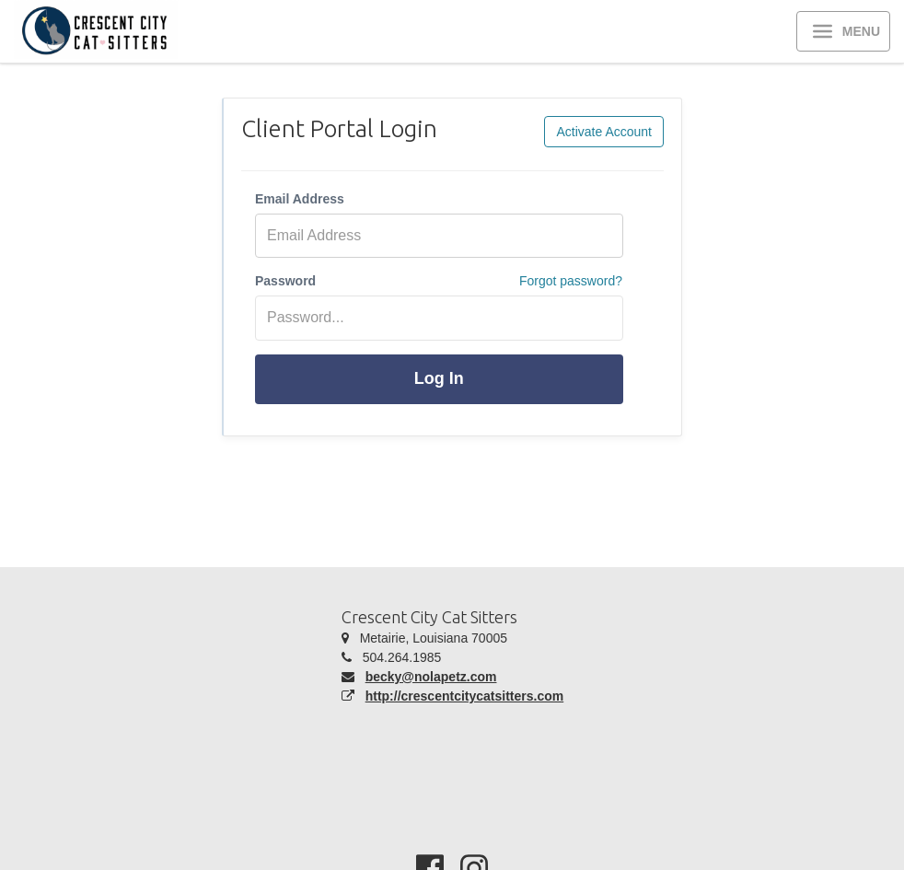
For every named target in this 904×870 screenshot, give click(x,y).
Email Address (299, 198)
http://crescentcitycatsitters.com (464, 696)
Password (285, 280)
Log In (439, 378)
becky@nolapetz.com (431, 676)
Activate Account (604, 131)
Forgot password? (570, 280)
